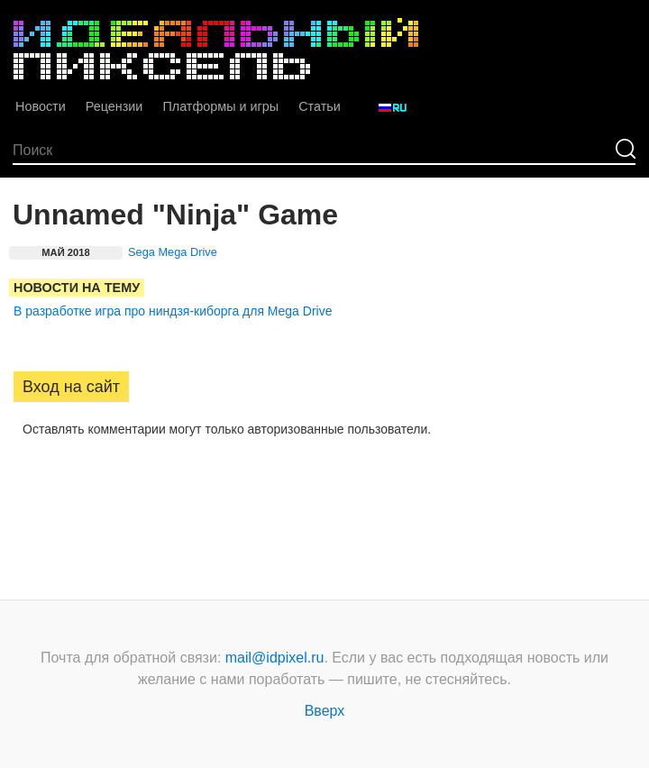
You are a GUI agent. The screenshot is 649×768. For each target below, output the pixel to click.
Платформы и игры (220, 106)
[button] (28, 485)
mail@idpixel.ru (274, 657)
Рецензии (114, 106)
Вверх (325, 710)
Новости (40, 106)
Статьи (319, 106)
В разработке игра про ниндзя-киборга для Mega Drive (173, 311)
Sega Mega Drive (172, 252)
